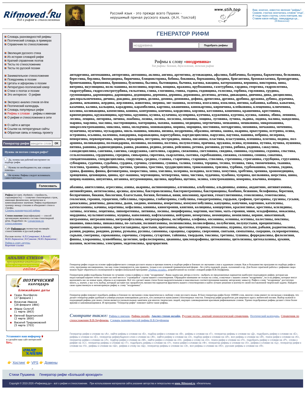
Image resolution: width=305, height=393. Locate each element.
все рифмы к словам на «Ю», (207, 345)
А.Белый (45, 236)
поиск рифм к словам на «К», (283, 336)
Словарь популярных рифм (25, 109)
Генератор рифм (16, 143)
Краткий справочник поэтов (25, 60)
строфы (9, 208)
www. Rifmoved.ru (185, 383)
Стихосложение (14, 215)
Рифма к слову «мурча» (17, 242)
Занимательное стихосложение (28, 75)
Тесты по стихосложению (24, 64)
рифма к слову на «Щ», (132, 345)
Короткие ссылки (14, 245)
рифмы (296, 9)
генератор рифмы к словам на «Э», (168, 345)
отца (300, 12)
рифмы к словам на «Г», (199, 333)
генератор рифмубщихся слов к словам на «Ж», (128, 336)
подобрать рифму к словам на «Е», (277, 333)
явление (285, 9)
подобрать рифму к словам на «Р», (267, 339)
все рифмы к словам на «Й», (248, 336)
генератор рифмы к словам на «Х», (229, 342)
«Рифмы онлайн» (157, 269)
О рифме (35, 94)
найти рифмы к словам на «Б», (128, 333)
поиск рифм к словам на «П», (228, 339)
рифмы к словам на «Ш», (103, 345)
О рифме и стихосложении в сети (29, 117)
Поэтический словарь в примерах (29, 40)
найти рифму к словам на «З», (175, 336)
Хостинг (19, 362)
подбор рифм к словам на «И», (212, 336)
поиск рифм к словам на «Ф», (190, 342)
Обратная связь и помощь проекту (30, 132)
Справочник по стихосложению (27, 44)
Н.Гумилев (30, 239)
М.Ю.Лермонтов (14, 239)
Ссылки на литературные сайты (28, 129)
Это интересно (17, 94)
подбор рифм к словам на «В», (166, 333)
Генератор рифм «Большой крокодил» (71, 374)
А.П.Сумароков (30, 236)
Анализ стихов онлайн (165, 316)
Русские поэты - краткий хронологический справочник (215, 316)
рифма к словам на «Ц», (265, 342)
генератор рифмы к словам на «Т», (108, 342)
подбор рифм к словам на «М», (128, 339)
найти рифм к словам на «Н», (165, 339)
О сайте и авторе (18, 125)
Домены (50, 362)
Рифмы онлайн (140, 316)
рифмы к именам (44, 113)
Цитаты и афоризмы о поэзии (26, 83)
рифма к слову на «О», (196, 339)
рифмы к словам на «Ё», (84, 336)
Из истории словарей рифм (25, 57)
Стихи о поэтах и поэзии (23, 91)
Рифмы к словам (18, 113)
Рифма (9, 195)
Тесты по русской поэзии (23, 68)
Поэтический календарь (23, 106)
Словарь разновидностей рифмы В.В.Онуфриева (139, 320)
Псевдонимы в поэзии (21, 79)
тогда (258, 15)
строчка (267, 12)
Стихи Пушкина (22, 374)
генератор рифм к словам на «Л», (89, 339)
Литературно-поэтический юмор (28, 87)
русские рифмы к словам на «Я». (244, 345)
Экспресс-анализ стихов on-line (28, 102)
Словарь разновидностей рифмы (29, 36)
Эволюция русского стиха (24, 53)
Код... (9, 342)
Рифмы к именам (119, 316)
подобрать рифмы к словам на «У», (151, 342)
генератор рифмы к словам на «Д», (235, 333)
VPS (34, 362)
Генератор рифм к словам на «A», (90, 333)
